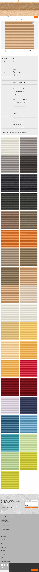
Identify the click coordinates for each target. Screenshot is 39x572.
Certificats (19, 130)
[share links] (2, 567)
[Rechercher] (37, 1)
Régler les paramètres (13, 570)
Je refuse (32, 570)
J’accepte (36, 570)
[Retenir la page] (37, 17)
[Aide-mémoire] (34, 1)
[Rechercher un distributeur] (36, 1)
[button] (33, 23)
